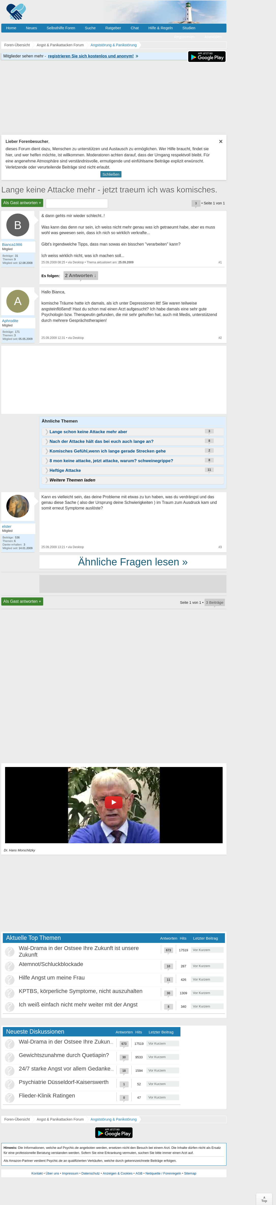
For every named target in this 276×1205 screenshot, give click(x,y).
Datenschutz (90, 1173)
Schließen (110, 174)
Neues (31, 28)
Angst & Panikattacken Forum (60, 1119)
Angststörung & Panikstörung (114, 1119)
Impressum (70, 1173)
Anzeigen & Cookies (117, 1173)
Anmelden (213, 37)
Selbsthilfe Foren (61, 28)
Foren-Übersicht (17, 1119)
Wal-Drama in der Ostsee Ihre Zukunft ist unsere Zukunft (89, 1041)
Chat (135, 28)
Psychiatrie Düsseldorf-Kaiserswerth (64, 1082)
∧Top (264, 1199)
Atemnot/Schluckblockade (51, 964)
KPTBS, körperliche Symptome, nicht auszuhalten (81, 991)
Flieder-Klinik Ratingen (47, 1095)
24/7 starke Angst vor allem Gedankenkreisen (75, 1068)
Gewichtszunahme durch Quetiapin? (64, 1055)
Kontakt (37, 1173)
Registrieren (184, 37)
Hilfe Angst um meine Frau (52, 977)
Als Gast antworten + (22, 203)
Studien (188, 28)
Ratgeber (113, 28)
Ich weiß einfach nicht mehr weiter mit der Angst (78, 1004)
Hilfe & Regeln (160, 28)
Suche (90, 28)
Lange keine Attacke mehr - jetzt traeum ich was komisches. (109, 189)
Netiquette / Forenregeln (163, 1173)
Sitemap (190, 1173)
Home (11, 28)
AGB (138, 1173)
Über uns (52, 1173)
